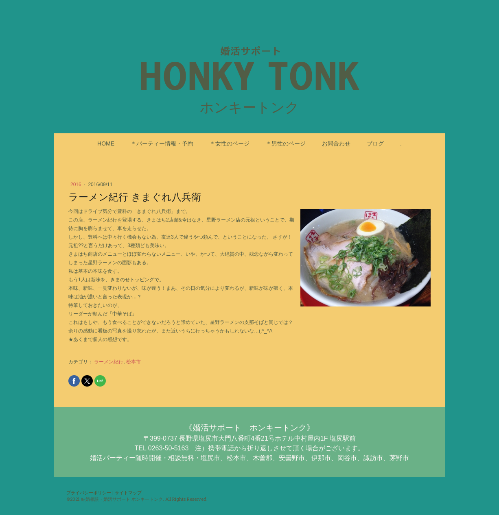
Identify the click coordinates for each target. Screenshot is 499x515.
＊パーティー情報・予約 (162, 143)
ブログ (375, 143)
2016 (76, 184)
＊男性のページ (286, 143)
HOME (105, 143)
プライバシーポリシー (88, 492)
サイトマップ (128, 492)
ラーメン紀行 (108, 362)
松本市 (133, 362)
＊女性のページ (230, 143)
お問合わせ (336, 143)
